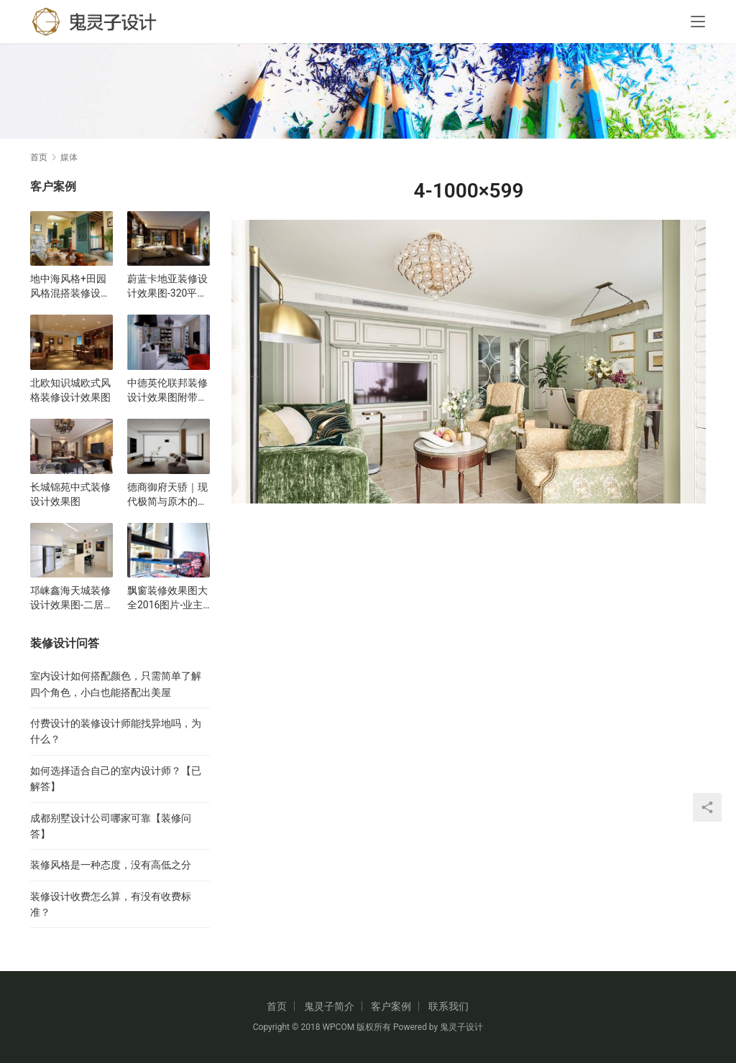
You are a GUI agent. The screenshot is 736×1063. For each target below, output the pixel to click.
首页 (38, 157)
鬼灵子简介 (329, 1006)
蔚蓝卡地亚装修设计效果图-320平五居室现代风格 (167, 286)
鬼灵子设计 (461, 1027)
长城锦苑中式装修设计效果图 (70, 494)
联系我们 (448, 1006)
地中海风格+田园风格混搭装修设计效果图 (70, 286)
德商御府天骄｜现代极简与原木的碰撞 (167, 495)
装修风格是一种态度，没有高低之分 (110, 865)
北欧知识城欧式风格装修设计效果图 (70, 390)
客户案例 (391, 1006)
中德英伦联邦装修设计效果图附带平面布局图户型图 (167, 390)
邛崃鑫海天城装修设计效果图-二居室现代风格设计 (70, 598)
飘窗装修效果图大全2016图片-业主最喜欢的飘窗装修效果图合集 (167, 598)
